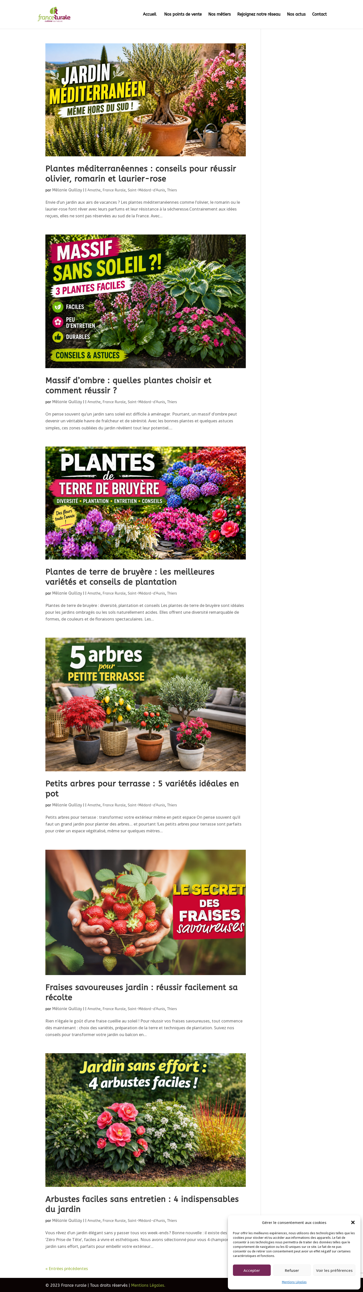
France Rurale (114, 190)
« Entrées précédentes (66, 1268)
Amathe (94, 190)
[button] (352, 1222)
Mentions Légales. (148, 1285)
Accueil (150, 15)
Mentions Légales (294, 1282)
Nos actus (296, 15)
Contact (319, 15)
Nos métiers (219, 15)
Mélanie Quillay (67, 190)
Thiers (172, 190)
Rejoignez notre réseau (258, 15)
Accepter (252, 1270)
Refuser (292, 1270)
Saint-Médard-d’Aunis (146, 190)
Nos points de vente (183, 15)
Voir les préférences (334, 1270)
